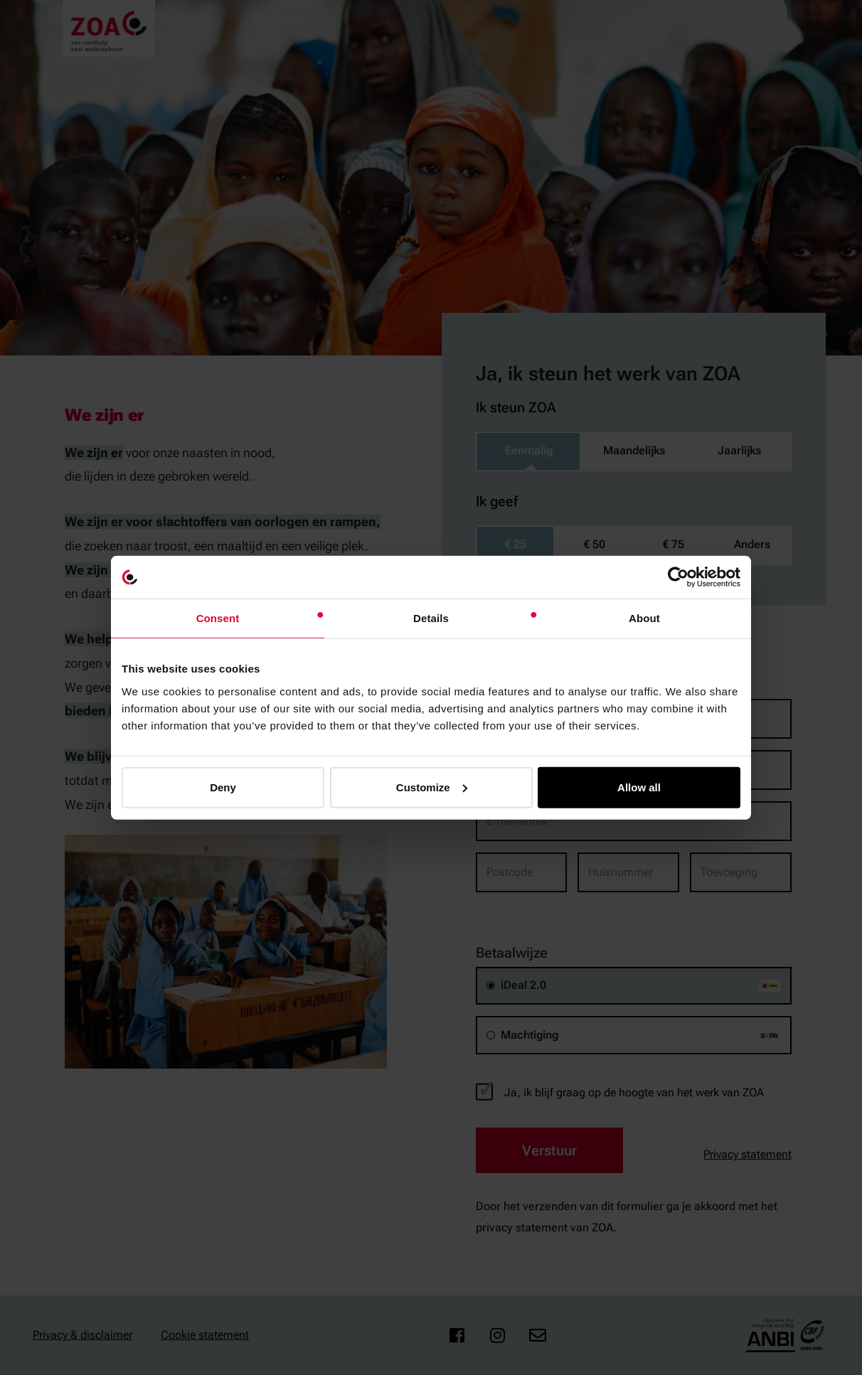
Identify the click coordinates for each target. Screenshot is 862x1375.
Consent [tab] (218, 618)
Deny (223, 787)
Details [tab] (431, 618)
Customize (431, 787)
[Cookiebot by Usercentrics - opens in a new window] (678, 577)
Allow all (639, 787)
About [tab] (644, 618)
